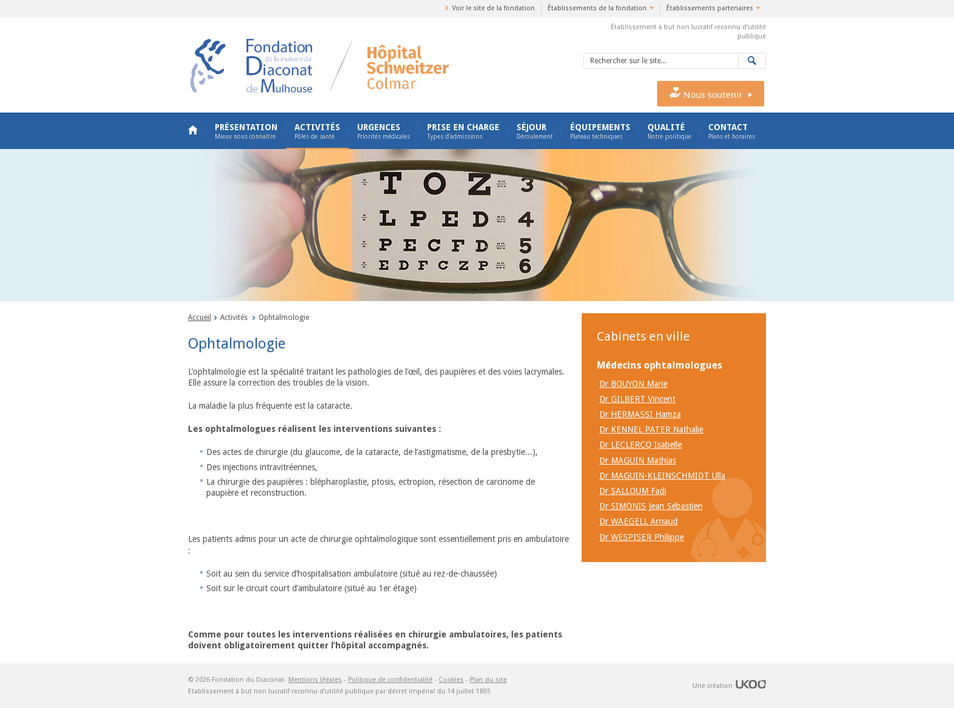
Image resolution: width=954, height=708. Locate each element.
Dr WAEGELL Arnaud (638, 521)
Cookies (451, 680)
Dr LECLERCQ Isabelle (640, 444)
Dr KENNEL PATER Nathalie (651, 429)
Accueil (193, 131)
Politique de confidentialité (390, 680)
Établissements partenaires (709, 8)
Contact (731, 131)
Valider (752, 61)
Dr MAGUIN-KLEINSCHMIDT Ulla (662, 476)
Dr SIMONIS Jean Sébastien (651, 506)
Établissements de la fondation (597, 8)
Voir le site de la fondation (493, 8)
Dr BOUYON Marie (633, 384)
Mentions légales (315, 680)
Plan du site (488, 680)
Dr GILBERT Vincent (637, 399)
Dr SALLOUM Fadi (632, 491)
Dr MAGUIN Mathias (637, 460)
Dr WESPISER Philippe (641, 537)
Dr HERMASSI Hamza (640, 414)
